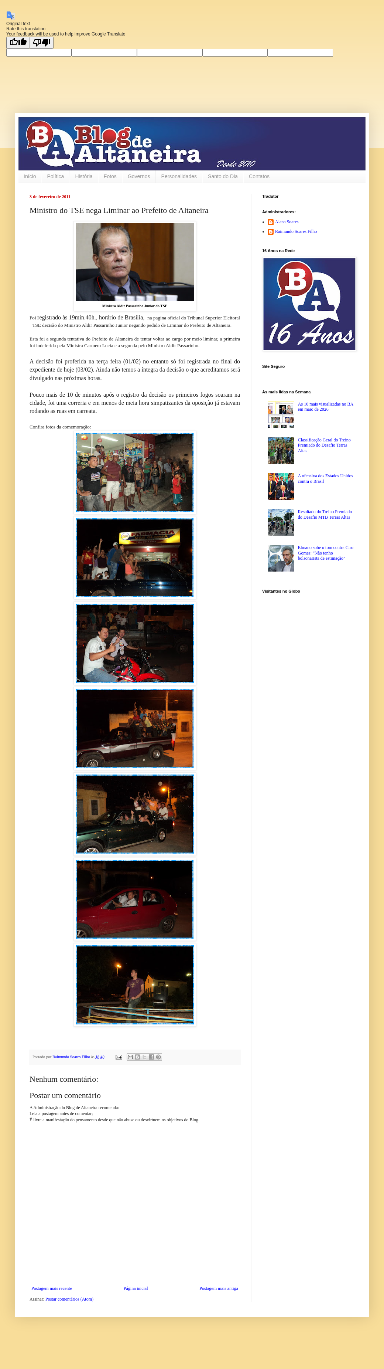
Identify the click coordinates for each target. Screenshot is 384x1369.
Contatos (259, 176)
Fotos (110, 176)
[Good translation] (18, 43)
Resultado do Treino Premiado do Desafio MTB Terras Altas (325, 514)
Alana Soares (287, 221)
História (83, 176)
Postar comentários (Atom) (69, 1299)
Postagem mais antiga (218, 1288)
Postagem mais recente (51, 1288)
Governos (139, 176)
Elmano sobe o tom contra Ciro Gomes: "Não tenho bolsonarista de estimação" (325, 553)
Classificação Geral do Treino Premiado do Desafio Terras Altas (324, 445)
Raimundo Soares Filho (296, 231)
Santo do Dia (223, 176)
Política (55, 176)
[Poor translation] (42, 43)
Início (30, 176)
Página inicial (136, 1288)
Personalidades (179, 176)
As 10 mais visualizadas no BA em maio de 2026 (325, 406)
